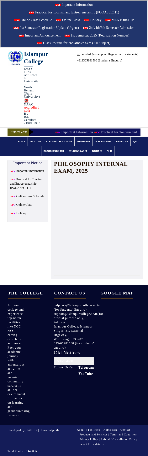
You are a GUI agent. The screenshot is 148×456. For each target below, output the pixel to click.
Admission (83, 141)
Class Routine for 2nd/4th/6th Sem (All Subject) (73, 43)
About (81, 429)
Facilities (122, 141)
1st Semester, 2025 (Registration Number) (97, 35)
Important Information (74, 5)
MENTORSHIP (119, 20)
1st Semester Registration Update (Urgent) (46, 28)
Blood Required (53, 151)
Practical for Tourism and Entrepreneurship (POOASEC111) (74, 12)
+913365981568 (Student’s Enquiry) (99, 60)
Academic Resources (59, 141)
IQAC (135, 141)
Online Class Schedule (33, 20)
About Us (35, 141)
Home (21, 141)
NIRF (109, 151)
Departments (102, 141)
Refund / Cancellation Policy (119, 439)
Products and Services (94, 434)
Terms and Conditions (124, 434)
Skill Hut (31, 430)
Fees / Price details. (92, 444)
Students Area (78, 151)
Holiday (93, 20)
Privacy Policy (89, 439)
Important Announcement (40, 35)
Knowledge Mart (50, 430)
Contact (125, 429)
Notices (97, 151)
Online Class (68, 20)
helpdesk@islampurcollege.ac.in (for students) (107, 54)
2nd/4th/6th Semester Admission (109, 28)
